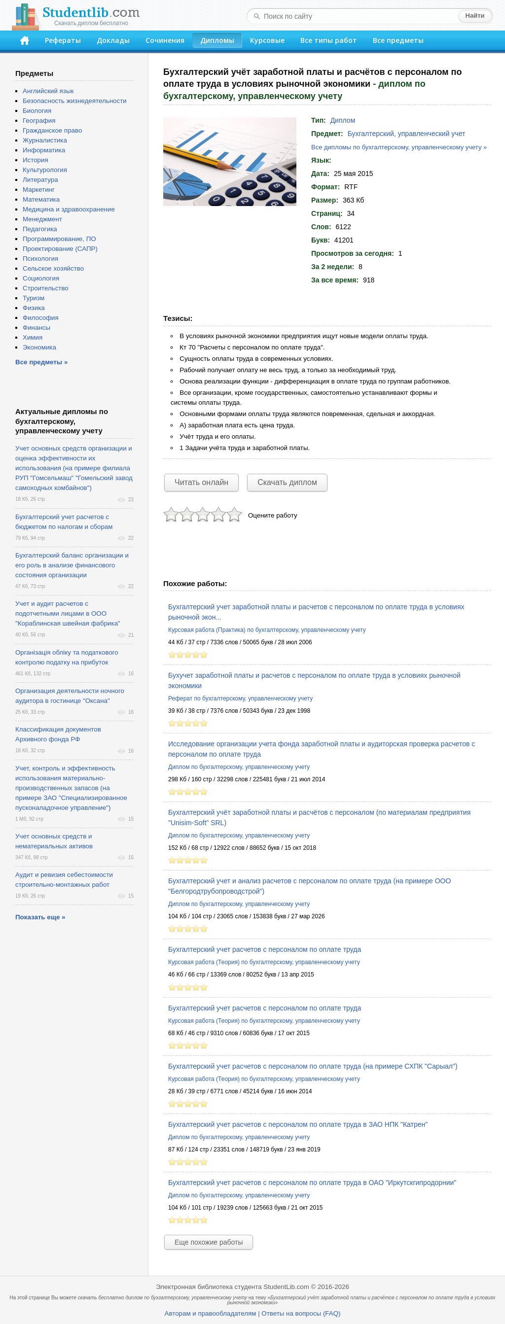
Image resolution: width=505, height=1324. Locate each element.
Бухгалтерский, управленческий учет (407, 134)
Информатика (44, 150)
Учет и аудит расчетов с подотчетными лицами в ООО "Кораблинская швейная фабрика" (67, 613)
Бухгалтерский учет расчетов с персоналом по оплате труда (264, 949)
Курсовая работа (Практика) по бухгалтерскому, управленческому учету (267, 630)
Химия (32, 337)
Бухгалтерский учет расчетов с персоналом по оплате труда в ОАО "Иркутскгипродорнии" (312, 1182)
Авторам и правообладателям (210, 1313)
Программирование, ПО (59, 239)
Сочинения (164, 40)
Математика (41, 199)
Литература (40, 179)
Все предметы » (41, 362)
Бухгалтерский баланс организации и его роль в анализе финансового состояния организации (72, 565)
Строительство (46, 288)
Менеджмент (42, 219)
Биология (37, 110)
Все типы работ (328, 40)
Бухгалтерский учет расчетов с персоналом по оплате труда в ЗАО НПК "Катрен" (298, 1124)
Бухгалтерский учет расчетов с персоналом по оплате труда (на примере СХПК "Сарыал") (313, 1066)
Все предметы (398, 40)
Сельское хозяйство (53, 268)
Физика (34, 308)
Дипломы (217, 40)
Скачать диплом (287, 482)
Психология (40, 258)
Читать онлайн (201, 482)
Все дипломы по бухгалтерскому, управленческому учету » (399, 147)
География (39, 120)
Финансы (36, 327)
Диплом (343, 120)
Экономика (39, 347)
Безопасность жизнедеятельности (75, 101)
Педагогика (40, 229)
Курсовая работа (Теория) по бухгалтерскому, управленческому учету (264, 962)
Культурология (45, 170)
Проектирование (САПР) (60, 248)
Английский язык (48, 91)
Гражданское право (52, 130)
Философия (41, 317)
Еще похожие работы (209, 1242)
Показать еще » (40, 917)
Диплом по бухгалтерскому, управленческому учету (239, 767)
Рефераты (63, 40)
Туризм (33, 298)
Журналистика (45, 140)
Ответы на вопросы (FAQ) (300, 1313)
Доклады (113, 40)
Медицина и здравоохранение (69, 209)
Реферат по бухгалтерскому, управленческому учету (240, 698)
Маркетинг (39, 189)
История (35, 160)
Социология (41, 278)
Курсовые (267, 40)
